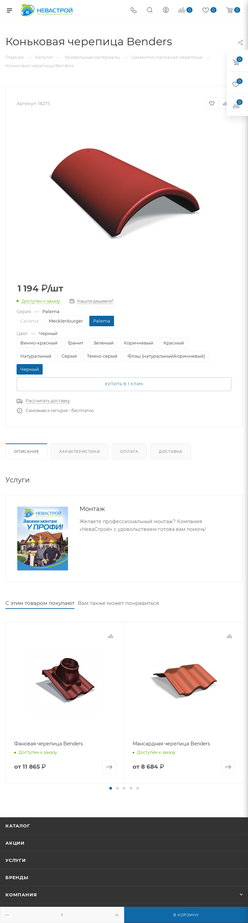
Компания (21, 894)
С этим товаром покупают (39, 603)
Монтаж (92, 509)
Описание (26, 451)
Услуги (15, 859)
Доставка (170, 451)
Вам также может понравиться (118, 603)
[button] (110, 787)
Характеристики (79, 451)
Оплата (129, 451)
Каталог (17, 825)
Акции (15, 842)
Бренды (16, 876)
